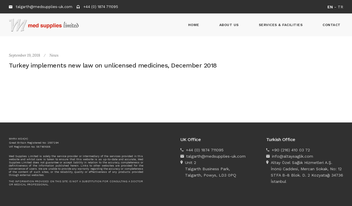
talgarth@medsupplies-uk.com (44, 7)
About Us (229, 25)
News (54, 55)
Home (193, 25)
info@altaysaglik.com (292, 156)
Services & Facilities (281, 25)
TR (340, 7)
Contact (332, 25)
